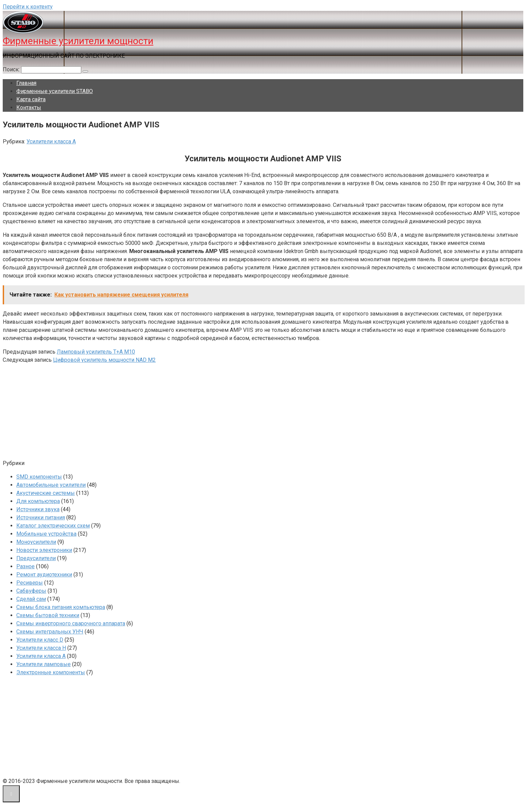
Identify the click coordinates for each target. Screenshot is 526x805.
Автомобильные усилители (51, 485)
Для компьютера (38, 501)
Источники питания (40, 517)
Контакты (28, 107)
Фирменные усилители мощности (78, 41)
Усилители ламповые (43, 664)
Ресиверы (29, 582)
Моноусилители (36, 542)
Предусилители (36, 558)
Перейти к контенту (28, 6)
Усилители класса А (51, 141)
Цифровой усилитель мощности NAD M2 (104, 360)
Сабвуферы (31, 591)
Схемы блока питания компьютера (60, 607)
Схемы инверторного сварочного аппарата (70, 623)
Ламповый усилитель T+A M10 (96, 351)
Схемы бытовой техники (47, 615)
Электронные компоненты (50, 672)
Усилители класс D (39, 640)
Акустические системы (45, 493)
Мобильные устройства (46, 534)
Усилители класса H (41, 648)
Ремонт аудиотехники (44, 574)
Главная (26, 83)
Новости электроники (44, 550)
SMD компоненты (39, 476)
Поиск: (12, 69)
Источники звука (38, 509)
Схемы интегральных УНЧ (49, 631)
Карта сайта (31, 99)
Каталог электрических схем (53, 525)
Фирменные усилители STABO (54, 91)
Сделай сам (31, 599)
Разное (25, 566)
